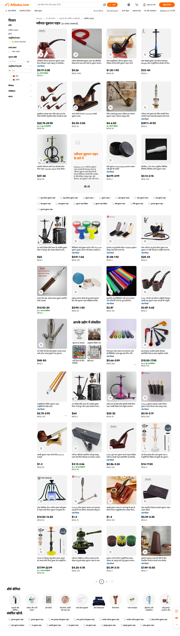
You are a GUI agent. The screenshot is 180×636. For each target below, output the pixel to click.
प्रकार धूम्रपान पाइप (147, 625)
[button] (104, 4)
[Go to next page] (112, 581)
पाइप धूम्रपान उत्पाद (122, 198)
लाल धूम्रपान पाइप (44, 204)
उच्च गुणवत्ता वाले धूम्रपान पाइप (58, 620)
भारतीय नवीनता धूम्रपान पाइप (109, 620)
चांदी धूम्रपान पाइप (118, 204)
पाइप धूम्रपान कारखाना (16, 625)
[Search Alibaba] (69, 4)
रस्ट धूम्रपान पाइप (72, 625)
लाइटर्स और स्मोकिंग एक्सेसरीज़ (69, 18)
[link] (176, 611)
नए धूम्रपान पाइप (35, 625)
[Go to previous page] (96, 581)
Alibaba (39, 18)
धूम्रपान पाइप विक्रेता (81, 204)
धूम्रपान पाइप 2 (88, 198)
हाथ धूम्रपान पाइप (159, 198)
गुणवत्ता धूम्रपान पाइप (155, 204)
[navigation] (20, 300)
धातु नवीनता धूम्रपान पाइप (46, 198)
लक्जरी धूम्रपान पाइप (53, 625)
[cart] (137, 5)
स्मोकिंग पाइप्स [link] (89, 18)
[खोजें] (112, 5)
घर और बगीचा (50, 18)
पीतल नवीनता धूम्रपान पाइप (158, 620)
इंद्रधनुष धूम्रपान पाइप (108, 625)
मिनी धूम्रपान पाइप (136, 204)
